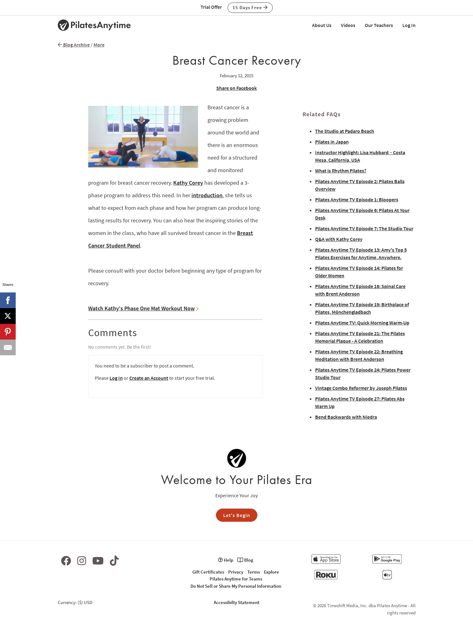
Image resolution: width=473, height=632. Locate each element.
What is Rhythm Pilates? (340, 170)
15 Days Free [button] (250, 7)
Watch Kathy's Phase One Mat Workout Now (143, 308)
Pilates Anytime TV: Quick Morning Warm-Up (362, 322)
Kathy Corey (188, 182)
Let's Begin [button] (236, 515)
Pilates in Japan (332, 142)
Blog (245, 560)
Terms (253, 572)
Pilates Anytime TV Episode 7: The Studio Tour (364, 228)
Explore (271, 572)
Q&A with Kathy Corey (339, 239)
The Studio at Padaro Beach (344, 131)
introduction (207, 195)
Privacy (235, 572)
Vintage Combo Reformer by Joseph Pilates (361, 388)
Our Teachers (379, 25)
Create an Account (148, 378)
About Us (321, 25)
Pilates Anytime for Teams (236, 579)
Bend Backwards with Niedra (346, 417)
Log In (409, 25)
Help (225, 560)
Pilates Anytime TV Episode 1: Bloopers (356, 199)
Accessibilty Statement (236, 602)
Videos (348, 25)
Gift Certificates (208, 572)
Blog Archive (74, 44)
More (99, 44)
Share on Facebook (236, 88)
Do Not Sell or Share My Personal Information (236, 586)
